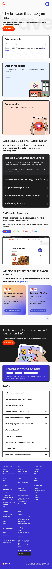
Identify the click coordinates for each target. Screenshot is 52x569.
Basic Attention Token (8, 540)
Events (4, 521)
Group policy (22, 490)
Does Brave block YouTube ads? (26, 411)
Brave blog (21, 469)
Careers (4, 519)
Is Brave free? (26, 448)
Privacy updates (22, 471)
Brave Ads (10, 373)
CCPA (4, 507)
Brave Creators (6, 542)
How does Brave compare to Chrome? (26, 442)
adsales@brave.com (24, 523)
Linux (35, 476)
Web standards (22, 474)
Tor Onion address (7, 528)
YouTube (36, 500)
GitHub (4, 523)
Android (36, 471)
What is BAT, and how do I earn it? (26, 455)
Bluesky (36, 495)
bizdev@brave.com (23, 528)
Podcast (20, 478)
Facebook (37, 497)
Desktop (36, 469)
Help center (5, 469)
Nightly (36, 480)
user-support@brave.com (24, 519)
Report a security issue (43, 563)
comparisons (22, 281)
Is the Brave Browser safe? (26, 393)
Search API (18, 373)
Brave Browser (6, 493)
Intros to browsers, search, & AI (23, 498)
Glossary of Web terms (24, 504)
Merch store (5, 485)
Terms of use (32, 563)
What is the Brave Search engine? (26, 418)
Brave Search (6, 495)
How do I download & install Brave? (26, 399)
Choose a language (24, 551)
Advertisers (5, 504)
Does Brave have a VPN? (26, 405)
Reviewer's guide (7, 514)
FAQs (3, 480)
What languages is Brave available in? (26, 424)
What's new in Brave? (8, 474)
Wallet (4, 538)
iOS (35, 474)
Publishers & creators (8, 502)
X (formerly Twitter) (39, 490)
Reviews (4, 526)
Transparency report (8, 483)
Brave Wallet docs (7, 545)
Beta (35, 478)
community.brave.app (24, 516)
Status (4, 478)
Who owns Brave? (26, 430)
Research (21, 476)
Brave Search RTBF (7, 497)
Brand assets (6, 516)
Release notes (6, 476)
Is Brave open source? (26, 436)
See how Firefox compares (38, 310)
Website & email (7, 500)
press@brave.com (23, 532)
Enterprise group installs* (30, 373)
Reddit (36, 488)
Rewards (4, 536)
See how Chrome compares (13, 310)
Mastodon (37, 493)
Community (5, 471)
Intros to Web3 (22, 501)
